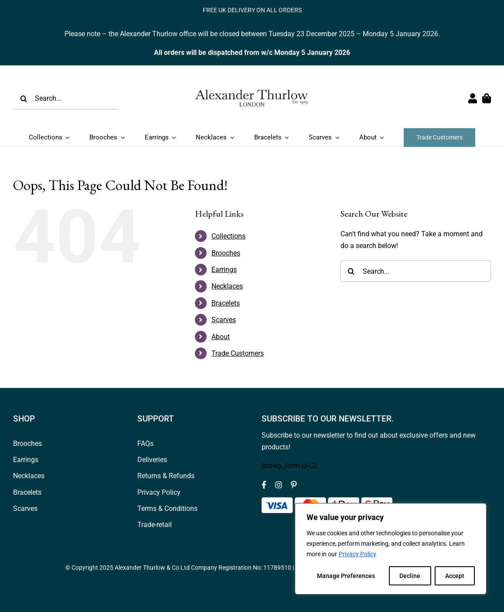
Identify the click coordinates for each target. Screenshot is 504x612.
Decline (409, 575)
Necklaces (227, 286)
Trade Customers (237, 353)
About (220, 337)
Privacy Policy (357, 554)
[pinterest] (294, 485)
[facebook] (264, 485)
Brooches (225, 253)
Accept (454, 575)
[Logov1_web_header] (252, 79)
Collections (228, 236)
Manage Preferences (346, 575)
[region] (391, 549)
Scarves (223, 320)
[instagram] (278, 485)
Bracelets (225, 303)
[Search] (24, 98)
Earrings (224, 269)
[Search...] (65, 98)
